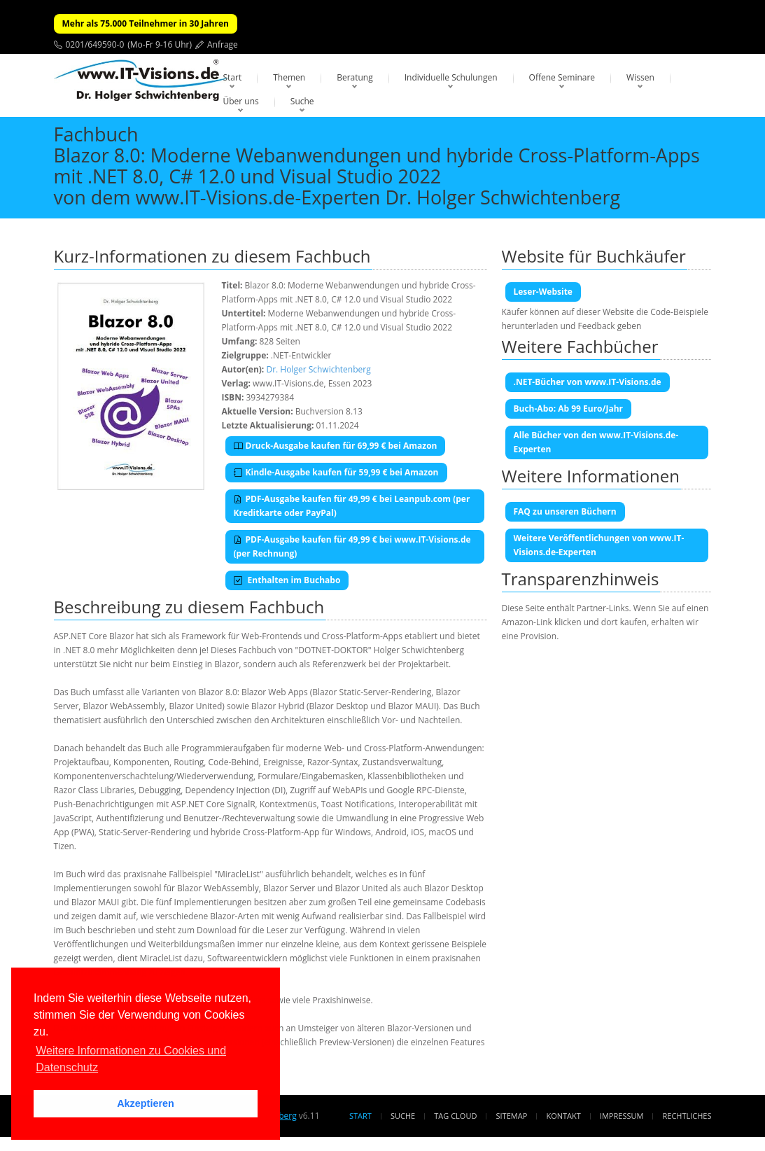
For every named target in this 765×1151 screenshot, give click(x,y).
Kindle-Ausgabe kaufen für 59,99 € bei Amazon (336, 472)
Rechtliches (687, 1115)
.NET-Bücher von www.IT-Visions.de (587, 382)
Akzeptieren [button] (145, 1103)
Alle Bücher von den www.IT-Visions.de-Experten (596, 442)
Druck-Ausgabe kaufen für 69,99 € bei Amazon (335, 446)
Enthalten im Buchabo (287, 580)
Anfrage (222, 44)
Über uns (241, 101)
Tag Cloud (455, 1115)
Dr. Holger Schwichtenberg (318, 369)
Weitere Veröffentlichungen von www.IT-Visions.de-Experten (599, 545)
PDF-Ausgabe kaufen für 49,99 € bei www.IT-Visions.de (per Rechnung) (352, 546)
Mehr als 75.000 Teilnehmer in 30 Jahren (145, 23)
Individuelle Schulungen (451, 77)
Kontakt (563, 1115)
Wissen (640, 77)
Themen (289, 77)
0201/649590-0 (95, 44)
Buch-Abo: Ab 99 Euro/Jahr (569, 408)
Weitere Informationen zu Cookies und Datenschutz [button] (131, 1059)
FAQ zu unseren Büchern (565, 511)
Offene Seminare (562, 77)
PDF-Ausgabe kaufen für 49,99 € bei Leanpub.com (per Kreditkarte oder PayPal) (352, 506)
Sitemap (512, 1115)
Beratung (355, 77)
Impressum (621, 1115)
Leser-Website (543, 292)
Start (232, 77)
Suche (302, 101)
